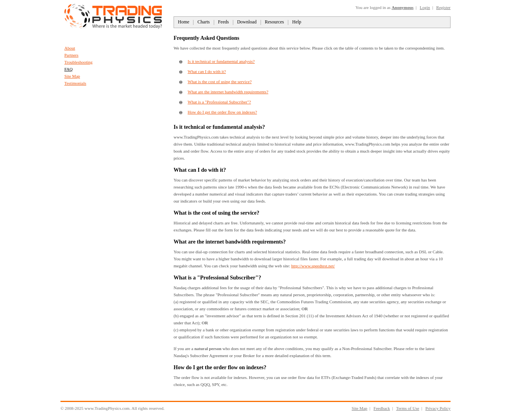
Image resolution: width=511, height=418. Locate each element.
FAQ (68, 69)
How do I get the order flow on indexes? (222, 112)
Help (296, 22)
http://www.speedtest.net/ (313, 265)
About (69, 48)
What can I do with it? (207, 71)
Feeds (223, 22)
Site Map (72, 76)
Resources (274, 22)
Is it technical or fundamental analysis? (221, 61)
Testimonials (75, 83)
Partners (71, 55)
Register (443, 7)
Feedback (382, 408)
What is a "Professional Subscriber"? (219, 102)
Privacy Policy (438, 408)
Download (247, 22)
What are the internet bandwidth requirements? (228, 91)
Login (425, 7)
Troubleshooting (78, 62)
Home (183, 22)
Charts (203, 22)
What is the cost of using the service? (220, 81)
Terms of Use (407, 408)
